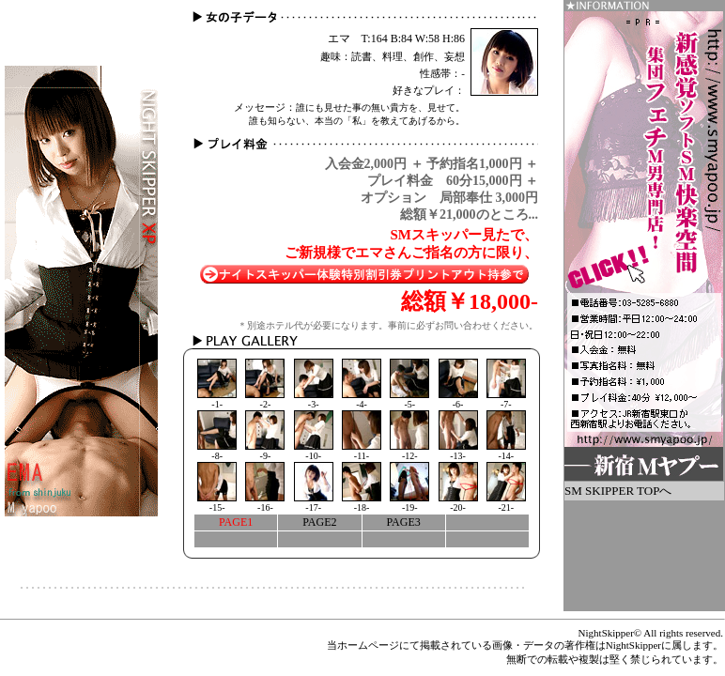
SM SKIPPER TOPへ (617, 491)
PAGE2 (319, 522)
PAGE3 (404, 522)
